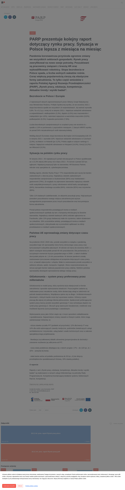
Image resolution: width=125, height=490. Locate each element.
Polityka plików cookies (31, 486)
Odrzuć (20, 486)
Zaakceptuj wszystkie (9, 486)
